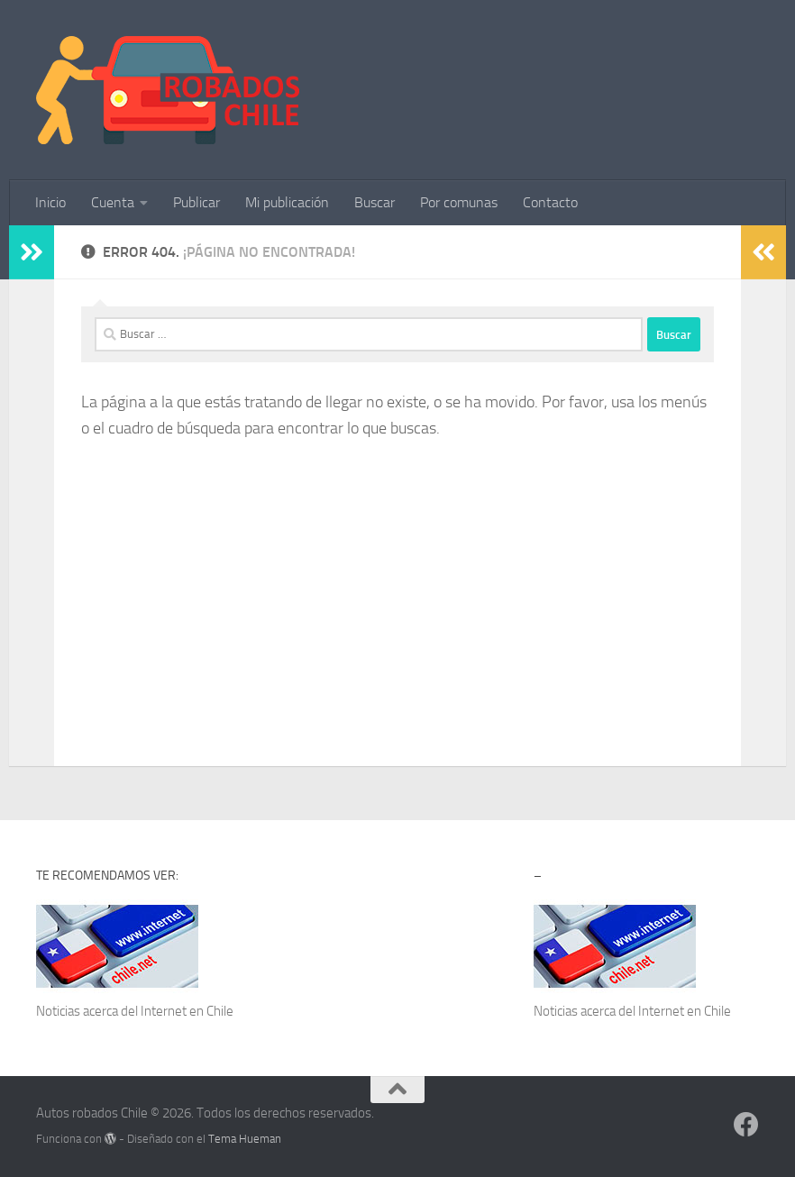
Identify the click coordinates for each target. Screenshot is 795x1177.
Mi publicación (287, 202)
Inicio (50, 202)
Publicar (196, 202)
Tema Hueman (244, 1138)
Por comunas (459, 202)
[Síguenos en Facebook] (746, 1124)
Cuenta (112, 202)
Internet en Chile (187, 1011)
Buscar (374, 202)
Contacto (550, 202)
